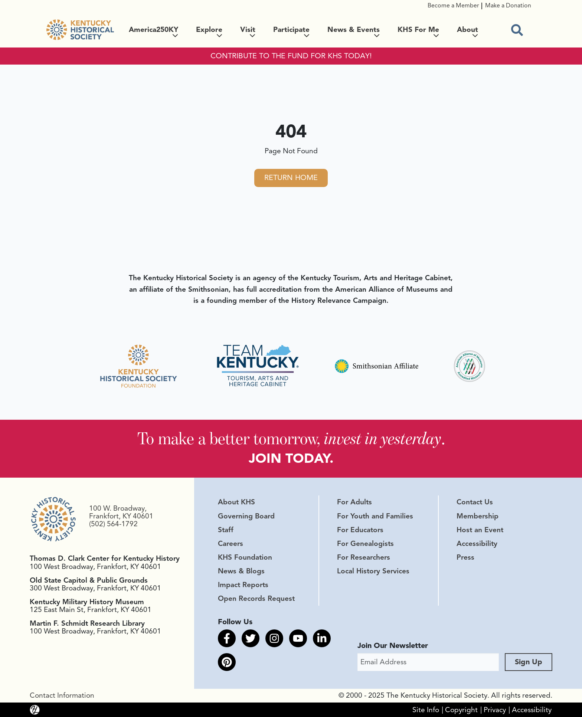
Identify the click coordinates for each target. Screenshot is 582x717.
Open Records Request (256, 598)
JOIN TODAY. (291, 458)
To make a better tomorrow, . (291, 438)
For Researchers (363, 557)
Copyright (461, 709)
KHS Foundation (245, 557)
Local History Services (373, 571)
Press (465, 557)
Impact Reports (243, 584)
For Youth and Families (375, 516)
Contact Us (475, 502)
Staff (225, 530)
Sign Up (528, 662)
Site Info (425, 709)
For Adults (354, 502)
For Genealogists (365, 543)
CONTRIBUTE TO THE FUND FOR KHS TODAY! (291, 56)
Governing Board (246, 516)
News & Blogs (241, 571)
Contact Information (62, 695)
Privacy (495, 709)
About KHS (236, 502)
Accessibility (477, 543)
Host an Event (480, 530)
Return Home (291, 177)
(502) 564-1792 (113, 524)
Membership (477, 516)
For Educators (360, 530)
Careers (230, 543)
